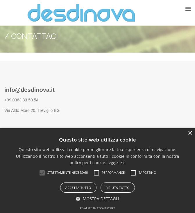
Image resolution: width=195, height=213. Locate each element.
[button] (42, 173)
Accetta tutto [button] (78, 187)
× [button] (190, 133)
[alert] (97, 170)
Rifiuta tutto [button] (118, 187)
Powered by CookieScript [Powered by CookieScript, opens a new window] (97, 208)
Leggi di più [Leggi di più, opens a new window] (117, 163)
